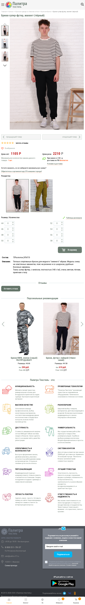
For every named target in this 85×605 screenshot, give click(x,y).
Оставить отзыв (11, 289)
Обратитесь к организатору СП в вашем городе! (21, 171)
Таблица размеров (74, 218)
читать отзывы (22, 143)
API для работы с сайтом (63, 577)
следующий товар (69, 137)
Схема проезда (11, 565)
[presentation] (3, 324)
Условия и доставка (55, 164)
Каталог (5, 4)
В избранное (10, 148)
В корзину (72, 250)
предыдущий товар (14, 137)
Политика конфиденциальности (14, 596)
